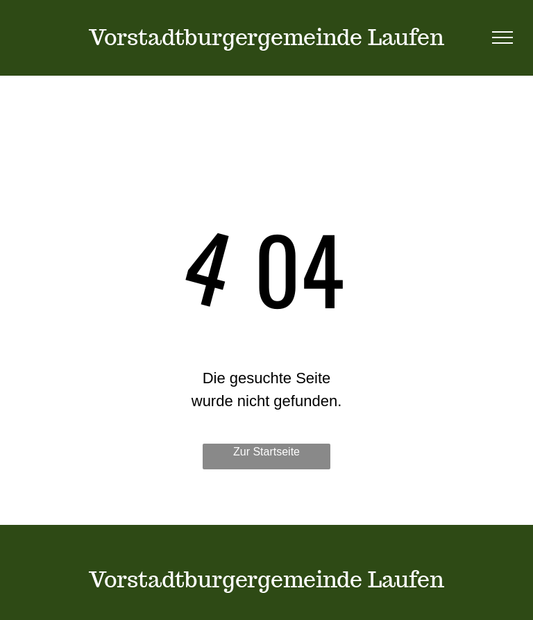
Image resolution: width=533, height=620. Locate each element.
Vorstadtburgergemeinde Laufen (266, 36)
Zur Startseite (266, 452)
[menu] (502, 37)
